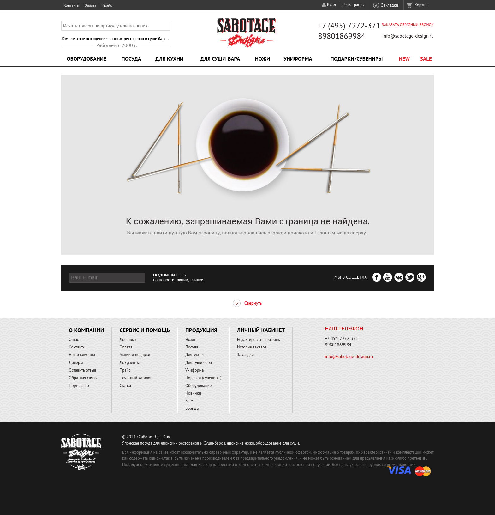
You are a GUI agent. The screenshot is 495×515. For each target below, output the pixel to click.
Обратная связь (83, 377)
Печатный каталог (136, 377)
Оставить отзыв (82, 370)
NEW (404, 58)
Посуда (131, 58)
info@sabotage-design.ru (408, 36)
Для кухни (169, 58)
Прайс (107, 5)
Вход (331, 5)
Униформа (297, 58)
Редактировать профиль (258, 339)
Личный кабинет (261, 330)
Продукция (201, 330)
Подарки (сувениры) (203, 377)
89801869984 (341, 36)
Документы (130, 362)
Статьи (125, 385)
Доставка (128, 339)
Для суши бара (198, 362)
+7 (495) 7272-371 (349, 26)
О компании (86, 330)
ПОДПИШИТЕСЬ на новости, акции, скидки (178, 277)
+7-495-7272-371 (341, 338)
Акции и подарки (135, 354)
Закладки (389, 5)
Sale (426, 58)
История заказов (252, 347)
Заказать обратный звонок (408, 24)
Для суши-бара (220, 58)
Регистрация (354, 5)
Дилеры (76, 362)
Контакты (71, 5)
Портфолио (79, 385)
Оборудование (86, 58)
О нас (74, 339)
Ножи (262, 58)
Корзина (422, 5)
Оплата (90, 5)
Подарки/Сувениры (357, 58)
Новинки (193, 393)
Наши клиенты (82, 354)
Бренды (192, 408)
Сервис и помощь (145, 330)
